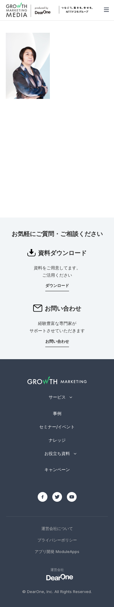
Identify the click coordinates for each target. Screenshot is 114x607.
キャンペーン (57, 469)
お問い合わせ (57, 341)
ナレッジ (57, 440)
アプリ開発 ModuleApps (57, 551)
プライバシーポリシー (57, 540)
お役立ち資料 (57, 453)
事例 (57, 413)
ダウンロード (57, 285)
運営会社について (57, 528)
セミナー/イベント (57, 426)
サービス (57, 397)
